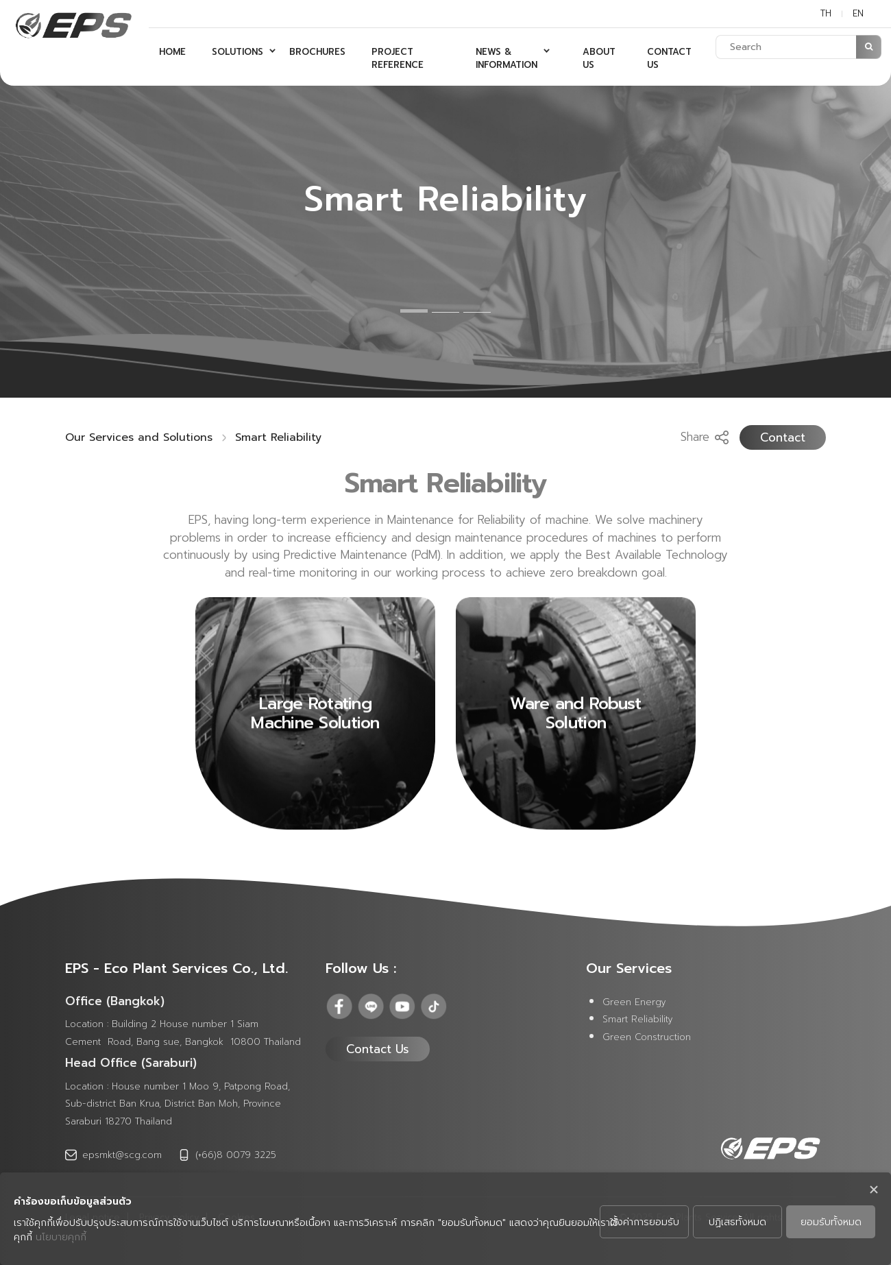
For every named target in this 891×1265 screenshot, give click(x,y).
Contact (782, 437)
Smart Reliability (278, 437)
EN (858, 13)
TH (825, 13)
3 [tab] (477, 312)
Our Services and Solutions (138, 437)
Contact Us (377, 1049)
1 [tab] (414, 311)
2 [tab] (445, 312)
